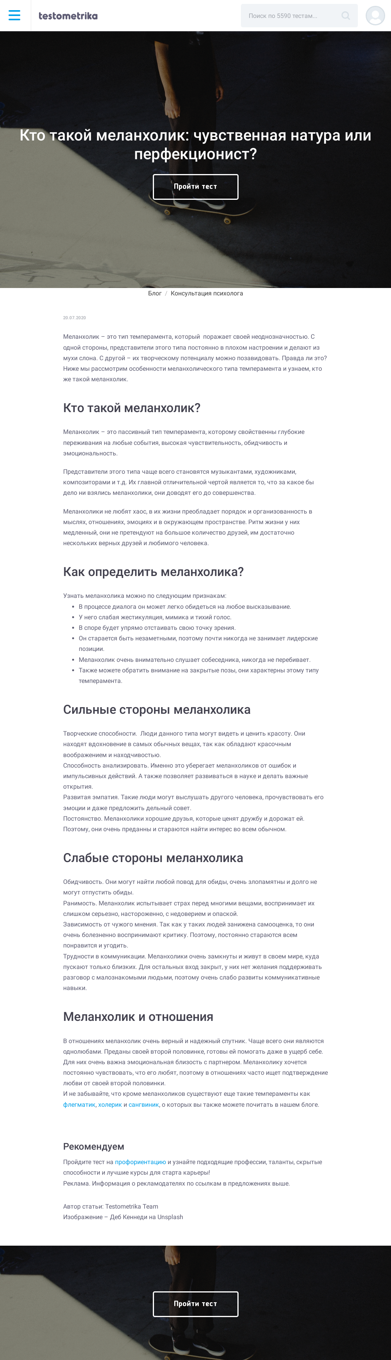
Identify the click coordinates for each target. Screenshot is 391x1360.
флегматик (79, 1104)
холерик (110, 1104)
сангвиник (144, 1104)
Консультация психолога (207, 293)
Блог (155, 293)
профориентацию (140, 1162)
